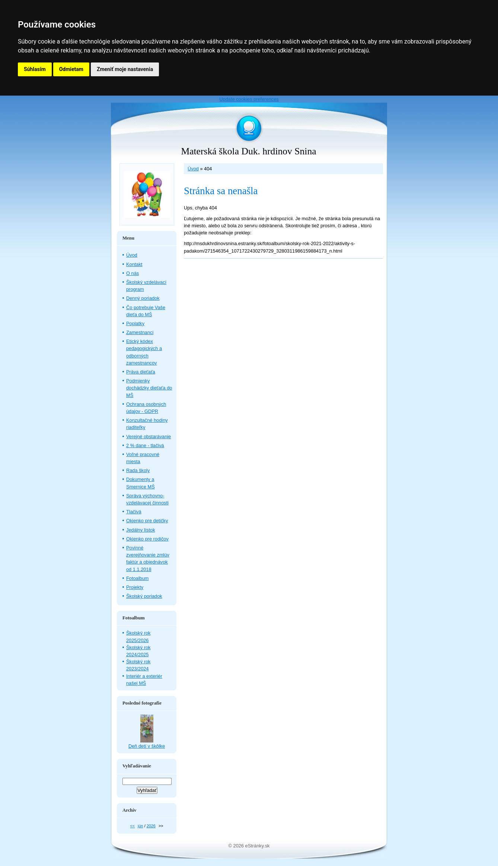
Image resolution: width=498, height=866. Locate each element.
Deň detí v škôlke (146, 746)
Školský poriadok (144, 596)
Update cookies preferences (248, 99)
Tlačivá (133, 511)
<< (132, 826)
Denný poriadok (143, 298)
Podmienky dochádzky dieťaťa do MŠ (149, 388)
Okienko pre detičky (147, 520)
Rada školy (138, 470)
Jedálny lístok (140, 530)
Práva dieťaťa (140, 372)
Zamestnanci (139, 332)
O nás (132, 273)
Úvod (193, 168)
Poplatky (135, 323)
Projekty (134, 587)
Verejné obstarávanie (148, 436)
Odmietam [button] (71, 69)
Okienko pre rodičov (147, 539)
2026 (151, 826)
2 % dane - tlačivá (145, 445)
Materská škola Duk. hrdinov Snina (248, 151)
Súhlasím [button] (35, 69)
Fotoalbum (137, 578)
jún (140, 826)
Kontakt (134, 264)
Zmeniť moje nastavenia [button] (125, 69)
